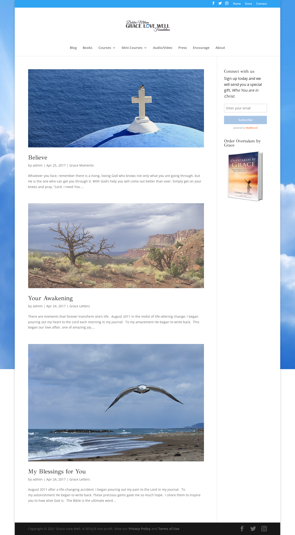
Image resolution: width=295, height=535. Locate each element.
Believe (37, 157)
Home (237, 4)
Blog (73, 48)
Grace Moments (81, 165)
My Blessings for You (57, 471)
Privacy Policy (139, 528)
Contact (261, 4)
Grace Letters (79, 306)
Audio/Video (162, 48)
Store (248, 4)
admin (38, 165)
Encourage (201, 48)
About (220, 48)
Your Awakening (50, 298)
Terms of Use (168, 528)
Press (182, 48)
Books (87, 48)
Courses (104, 48)
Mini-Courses (132, 48)
